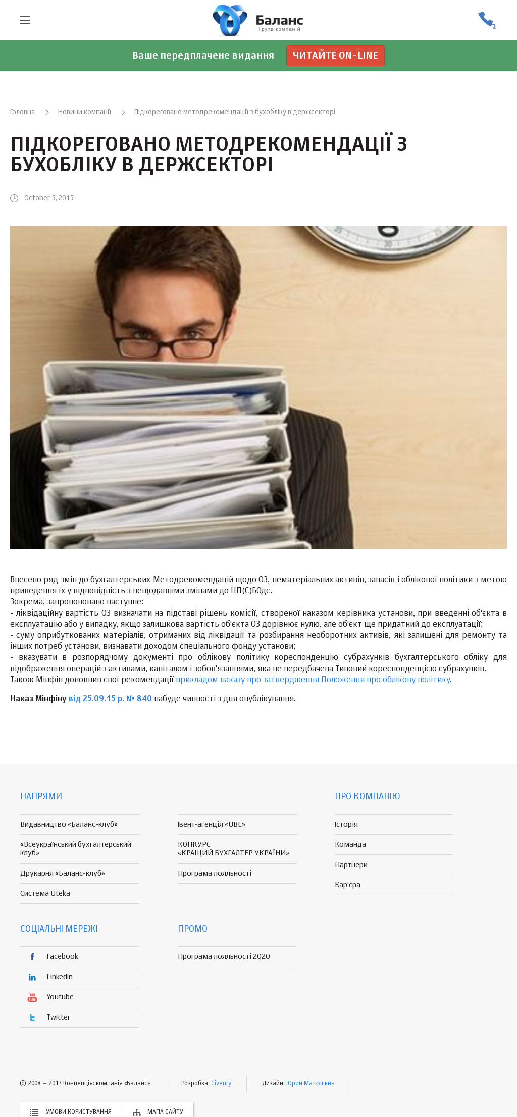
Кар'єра (347, 885)
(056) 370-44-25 (486, 20)
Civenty (221, 1084)
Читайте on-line (335, 56)
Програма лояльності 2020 (224, 956)
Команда (350, 844)
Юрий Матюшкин (310, 1084)
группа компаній (258, 20)
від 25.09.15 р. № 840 (110, 699)
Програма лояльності (214, 873)
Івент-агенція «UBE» (211, 824)
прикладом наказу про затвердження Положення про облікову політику (313, 680)
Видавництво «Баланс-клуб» (69, 824)
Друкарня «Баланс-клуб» (62, 873)
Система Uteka (45, 893)
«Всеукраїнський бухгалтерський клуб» (75, 849)
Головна (22, 112)
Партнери (351, 865)
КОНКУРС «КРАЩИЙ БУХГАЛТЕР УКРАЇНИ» (233, 849)
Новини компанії (84, 112)
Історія (346, 824)
